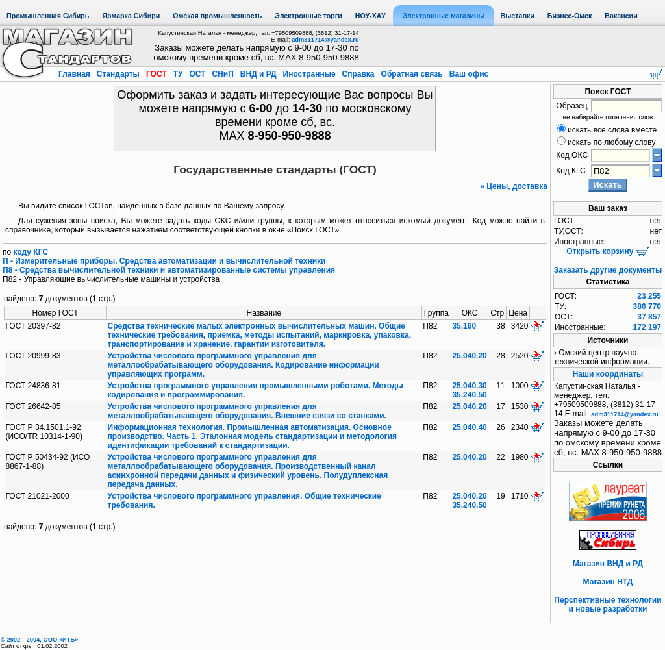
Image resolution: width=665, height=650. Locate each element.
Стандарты (118, 74)
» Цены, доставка (513, 186)
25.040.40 (469, 427)
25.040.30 (469, 385)
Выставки (517, 15)
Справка (358, 74)
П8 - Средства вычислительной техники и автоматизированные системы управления (169, 270)
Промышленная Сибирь (47, 15)
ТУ (177, 74)
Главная (75, 74)
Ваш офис (467, 74)
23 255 (649, 296)
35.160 (464, 326)
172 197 (647, 327)
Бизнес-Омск (569, 15)
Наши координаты (608, 374)
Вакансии (621, 15)
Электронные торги (308, 15)
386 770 (647, 306)
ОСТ (197, 74)
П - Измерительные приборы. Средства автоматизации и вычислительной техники (164, 261)
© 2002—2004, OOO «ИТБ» (39, 639)
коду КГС (31, 251)
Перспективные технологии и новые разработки (607, 604)
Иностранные (309, 74)
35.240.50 (469, 394)
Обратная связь (412, 74)
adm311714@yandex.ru (325, 39)
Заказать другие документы (608, 270)
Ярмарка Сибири (131, 15)
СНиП (223, 74)
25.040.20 (469, 355)
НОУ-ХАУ (370, 15)
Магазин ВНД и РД (608, 563)
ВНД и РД (258, 74)
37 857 (649, 316)
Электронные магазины (443, 15)
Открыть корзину (607, 251)
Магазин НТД (608, 581)
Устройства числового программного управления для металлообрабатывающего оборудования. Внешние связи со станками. (247, 411)
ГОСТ (156, 74)
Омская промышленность (217, 15)
